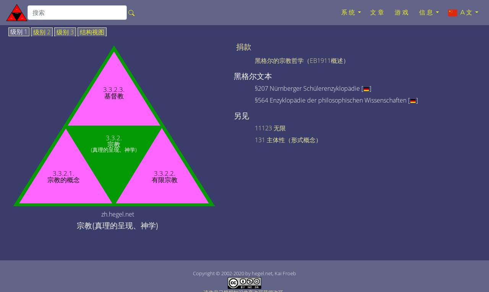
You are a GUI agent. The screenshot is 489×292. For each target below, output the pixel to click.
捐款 (243, 46)
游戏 (402, 12)
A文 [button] (461, 12)
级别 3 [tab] (65, 32)
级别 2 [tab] (41, 32)
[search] (77, 12)
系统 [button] (348, 12)
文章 (377, 12)
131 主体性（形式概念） (288, 140)
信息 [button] (426, 12)
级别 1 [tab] (19, 32)
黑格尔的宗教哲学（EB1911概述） (302, 60)
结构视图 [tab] (92, 32)
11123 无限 (270, 128)
